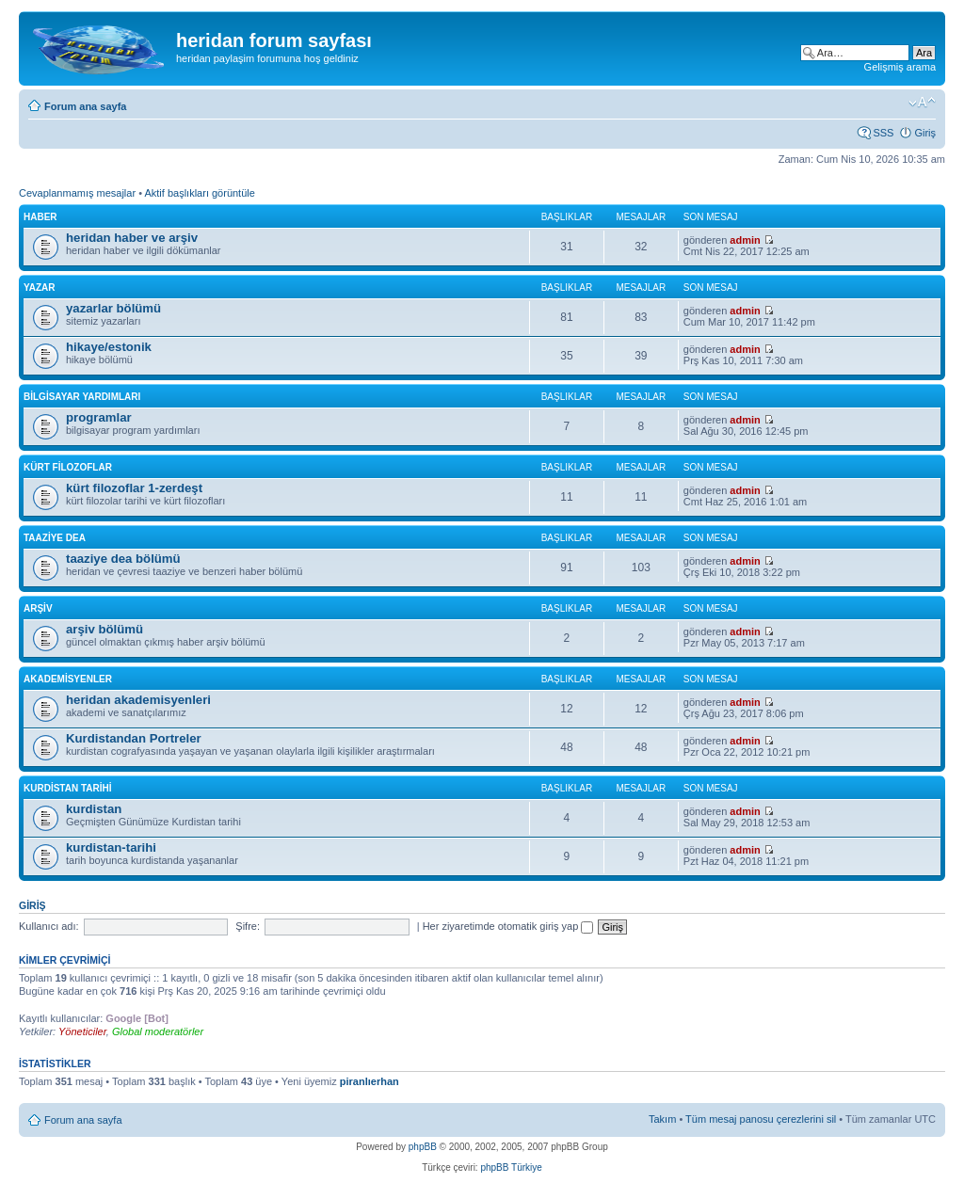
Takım (662, 1119)
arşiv (38, 608)
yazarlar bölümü (113, 308)
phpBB (423, 1147)
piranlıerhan (369, 1081)
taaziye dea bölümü (123, 559)
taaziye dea (55, 538)
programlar (99, 417)
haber (40, 217)
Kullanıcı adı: (49, 926)
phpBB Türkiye (510, 1167)
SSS (883, 132)
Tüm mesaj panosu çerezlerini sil (760, 1119)
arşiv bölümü (104, 629)
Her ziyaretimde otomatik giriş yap (508, 926)
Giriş (925, 132)
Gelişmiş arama (900, 66)
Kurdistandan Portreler (133, 738)
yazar (40, 287)
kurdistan (93, 809)
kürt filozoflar (68, 467)
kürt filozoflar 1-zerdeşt (134, 488)
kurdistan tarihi (68, 788)
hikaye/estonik (109, 347)
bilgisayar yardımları (82, 397)
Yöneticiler (82, 1031)
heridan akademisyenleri (138, 700)
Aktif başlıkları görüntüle (199, 193)
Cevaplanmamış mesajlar (77, 193)
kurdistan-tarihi (111, 847)
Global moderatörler (157, 1031)
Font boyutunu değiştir (922, 102)
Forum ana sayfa (85, 106)
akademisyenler (68, 679)
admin (745, 240)
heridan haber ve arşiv (132, 238)
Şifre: (247, 926)
